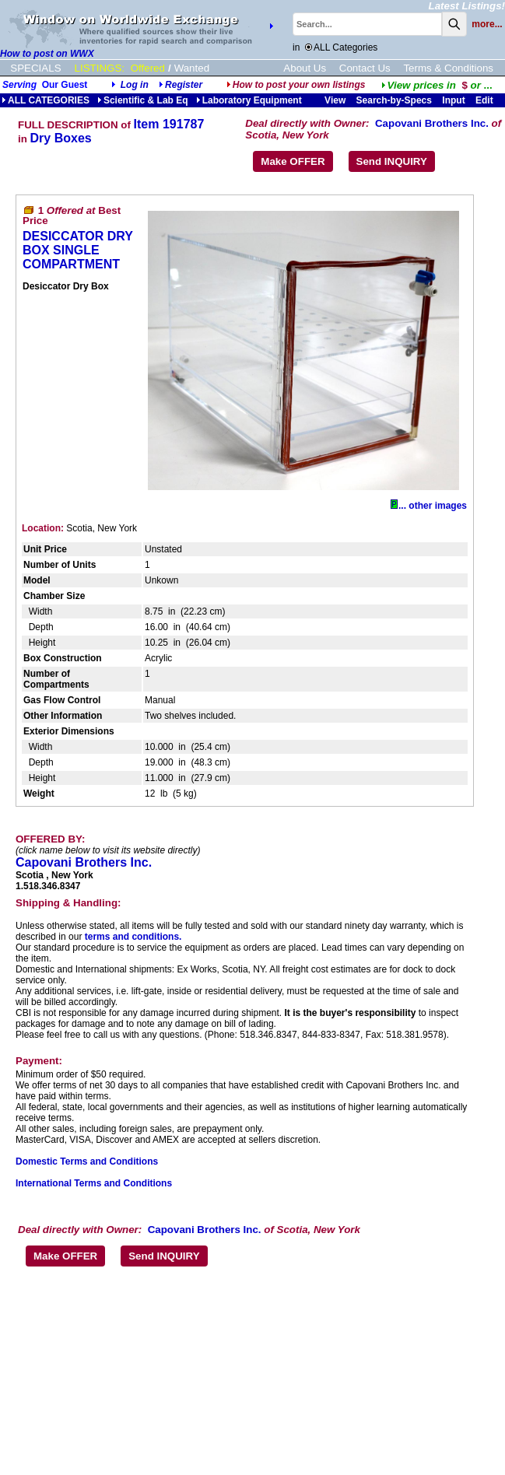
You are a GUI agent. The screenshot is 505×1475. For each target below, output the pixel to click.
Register (183, 84)
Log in (135, 84)
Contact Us (365, 68)
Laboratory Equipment (249, 100)
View (334, 100)
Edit (485, 100)
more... (487, 24)
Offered (148, 68)
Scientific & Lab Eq (142, 100)
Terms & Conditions (448, 68)
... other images (429, 505)
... (437, 85)
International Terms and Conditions (94, 1183)
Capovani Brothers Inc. (432, 123)
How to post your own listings (296, 84)
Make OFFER (292, 161)
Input (453, 100)
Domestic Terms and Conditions (87, 1161)
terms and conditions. (133, 936)
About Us (304, 68)
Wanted (191, 68)
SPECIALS (35, 68)
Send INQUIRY (391, 161)
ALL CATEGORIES (45, 100)
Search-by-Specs (394, 100)
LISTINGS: (99, 68)
